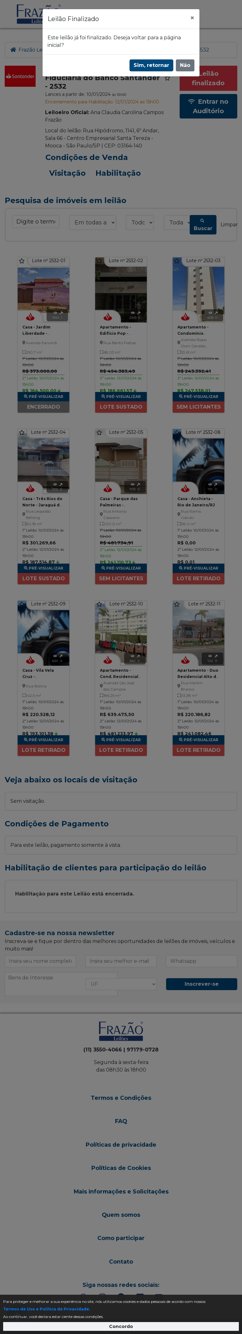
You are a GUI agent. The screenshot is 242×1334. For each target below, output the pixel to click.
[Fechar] (192, 18)
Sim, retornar (151, 65)
